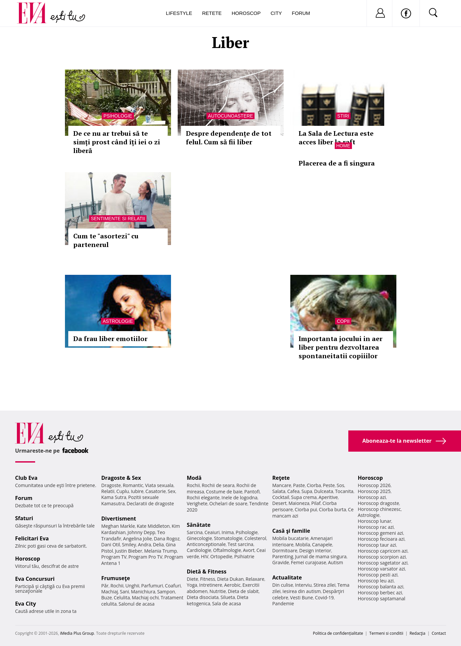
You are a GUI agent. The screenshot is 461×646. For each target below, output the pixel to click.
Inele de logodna (239, 497)
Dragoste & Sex (121, 477)
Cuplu (122, 491)
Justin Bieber (128, 551)
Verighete (197, 503)
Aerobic (232, 585)
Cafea (293, 491)
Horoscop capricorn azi (383, 551)
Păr (105, 585)
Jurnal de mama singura (320, 556)
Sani (124, 591)
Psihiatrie (244, 556)
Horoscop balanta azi (380, 586)
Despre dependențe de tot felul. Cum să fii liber (228, 137)
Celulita (122, 597)
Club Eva (26, 477)
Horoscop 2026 (374, 485)
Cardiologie (199, 550)
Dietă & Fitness (207, 571)
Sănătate (199, 524)
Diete (192, 579)
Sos (340, 485)
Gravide (280, 562)
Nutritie (217, 591)
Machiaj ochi (145, 597)
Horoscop (246, 13)
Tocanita (344, 491)
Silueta (227, 597)
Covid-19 (324, 597)
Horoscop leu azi (376, 580)
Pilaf (315, 503)
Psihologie (117, 116)
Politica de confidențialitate (338, 633)
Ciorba (314, 485)
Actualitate (287, 577)
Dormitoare (285, 550)
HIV (204, 556)
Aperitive (328, 497)
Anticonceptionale (206, 544)
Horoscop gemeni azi (380, 533)
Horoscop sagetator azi (383, 563)
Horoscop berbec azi (380, 592)
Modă (194, 477)
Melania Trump (160, 551)
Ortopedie (221, 556)
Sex (171, 491)
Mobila (302, 544)
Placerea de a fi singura (337, 163)
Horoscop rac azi (376, 527)
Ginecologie (199, 538)
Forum (301, 13)
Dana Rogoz (167, 538)
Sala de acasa (226, 603)
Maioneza (298, 503)
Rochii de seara (218, 485)
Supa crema (304, 497)
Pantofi (251, 491)
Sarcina (195, 532)
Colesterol (255, 538)
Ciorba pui (306, 509)
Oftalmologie (227, 550)
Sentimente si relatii (118, 218)
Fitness (207, 579)
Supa (306, 491)
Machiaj (109, 591)
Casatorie (155, 491)
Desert (279, 503)
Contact (439, 633)
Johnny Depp (141, 532)
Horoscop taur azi (377, 545)
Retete (212, 13)
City (276, 13)
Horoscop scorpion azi (382, 557)
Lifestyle (179, 13)
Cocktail (280, 497)
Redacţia (418, 633)
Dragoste (111, 485)
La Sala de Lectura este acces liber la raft (336, 137)
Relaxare (255, 579)
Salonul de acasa (137, 604)
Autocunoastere (230, 116)
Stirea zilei (324, 585)
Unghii (132, 585)
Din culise (282, 585)
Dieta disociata (203, 597)
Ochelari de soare (228, 503)
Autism (335, 562)
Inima (228, 532)
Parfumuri (152, 585)
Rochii (116, 585)
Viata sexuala (159, 485)
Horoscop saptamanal (381, 598)
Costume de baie (224, 491)
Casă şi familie (291, 530)
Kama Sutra (113, 497)
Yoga (192, 585)
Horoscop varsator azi (381, 569)
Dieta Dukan (230, 579)
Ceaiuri (212, 532)
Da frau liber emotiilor (110, 338)
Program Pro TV (146, 557)
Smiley (129, 544)
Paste (299, 485)
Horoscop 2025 (374, 491)
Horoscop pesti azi (378, 574)
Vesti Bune (301, 597)
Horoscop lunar (374, 521)
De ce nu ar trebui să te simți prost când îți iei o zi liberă (116, 142)
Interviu (303, 585)
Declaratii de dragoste (150, 503)
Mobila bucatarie (290, 538)
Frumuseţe (115, 578)
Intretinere (210, 585)
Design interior (315, 550)
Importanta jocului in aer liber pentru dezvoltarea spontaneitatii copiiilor (340, 347)
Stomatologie (228, 538)
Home (343, 145)
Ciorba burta (332, 509)
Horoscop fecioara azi (381, 539)
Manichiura (143, 591)
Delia (158, 544)
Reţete (281, 477)
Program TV (114, 557)
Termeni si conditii (386, 633)
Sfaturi (24, 518)
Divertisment (118, 518)
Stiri (343, 116)
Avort (249, 550)
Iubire (137, 491)
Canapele (322, 544)
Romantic (133, 485)
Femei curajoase (308, 562)
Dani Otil (110, 544)
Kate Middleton (153, 526)
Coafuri (173, 585)
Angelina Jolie (137, 538)
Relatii (108, 491)
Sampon (166, 591)
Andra (144, 544)
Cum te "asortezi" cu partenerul (106, 240)
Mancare (281, 485)
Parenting (282, 556)
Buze (106, 597)
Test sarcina (241, 544)
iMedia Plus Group (77, 633)
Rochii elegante (203, 497)
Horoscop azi (372, 497)
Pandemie (283, 603)
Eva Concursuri (35, 578)
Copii (343, 321)
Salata (279, 491)
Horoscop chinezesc (379, 509)
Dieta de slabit (243, 591)
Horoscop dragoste (378, 503)
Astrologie (118, 321)
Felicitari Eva (32, 538)
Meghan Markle (118, 526)
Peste (329, 485)
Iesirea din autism (301, 591)
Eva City (25, 603)
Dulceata (323, 491)
